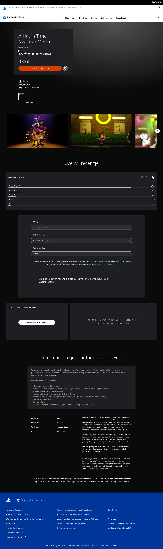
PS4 (22, 7)
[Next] (157, 128)
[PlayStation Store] (14, 15)
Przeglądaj (106, 15)
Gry (10, 7)
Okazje (80, 15)
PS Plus (29, 7)
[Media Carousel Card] (37, 128)
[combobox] (81, 224)
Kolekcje (69, 15)
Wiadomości (50, 7)
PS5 (15, 7)
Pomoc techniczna (73, 7)
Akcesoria (39, 7)
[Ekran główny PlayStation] (4, 7)
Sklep (61, 7)
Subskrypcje (92, 15)
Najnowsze (56, 15)
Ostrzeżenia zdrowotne (91, 449)
